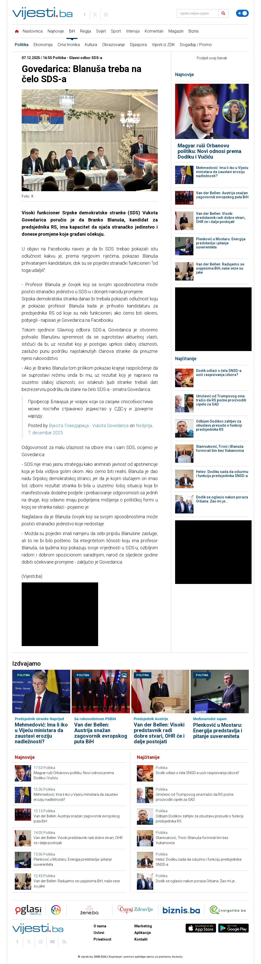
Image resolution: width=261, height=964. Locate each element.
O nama (100, 926)
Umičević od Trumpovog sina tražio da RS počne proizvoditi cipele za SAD (221, 400)
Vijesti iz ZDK (163, 44)
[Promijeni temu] (242, 13)
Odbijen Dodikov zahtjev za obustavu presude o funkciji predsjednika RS (219, 425)
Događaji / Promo (196, 44)
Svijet (101, 31)
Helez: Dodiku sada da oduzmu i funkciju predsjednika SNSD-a (222, 474)
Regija (85, 31)
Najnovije (56, 31)
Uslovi (99, 933)
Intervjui (133, 31)
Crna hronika (69, 44)
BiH (72, 31)
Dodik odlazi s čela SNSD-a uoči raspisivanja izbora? (218, 373)
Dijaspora (138, 44)
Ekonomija (43, 44)
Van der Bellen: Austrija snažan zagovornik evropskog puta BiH (222, 195)
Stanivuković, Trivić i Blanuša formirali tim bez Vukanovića (220, 448)
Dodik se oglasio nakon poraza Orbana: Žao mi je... (222, 499)
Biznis (194, 31)
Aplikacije (142, 933)
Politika (22, 44)
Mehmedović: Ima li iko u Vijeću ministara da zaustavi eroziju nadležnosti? (222, 172)
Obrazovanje (113, 44)
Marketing (143, 926)
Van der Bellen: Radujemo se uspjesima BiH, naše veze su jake (220, 268)
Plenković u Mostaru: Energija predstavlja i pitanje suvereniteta (220, 243)
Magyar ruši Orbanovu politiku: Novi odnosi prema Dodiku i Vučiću (209, 151)
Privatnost (102, 939)
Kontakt (141, 939)
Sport (116, 31)
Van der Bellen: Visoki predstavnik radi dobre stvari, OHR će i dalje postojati (220, 218)
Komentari (154, 31)
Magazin (176, 31)
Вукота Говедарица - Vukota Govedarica (88, 425)
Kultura (91, 44)
